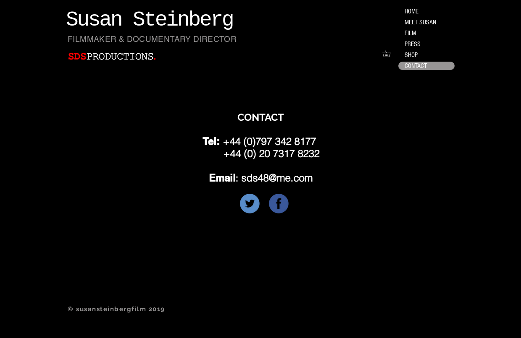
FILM (410, 33)
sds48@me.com (277, 178)
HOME (411, 11)
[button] (389, 53)
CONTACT (416, 66)
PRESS (413, 44)
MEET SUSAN (420, 22)
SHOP (411, 55)
